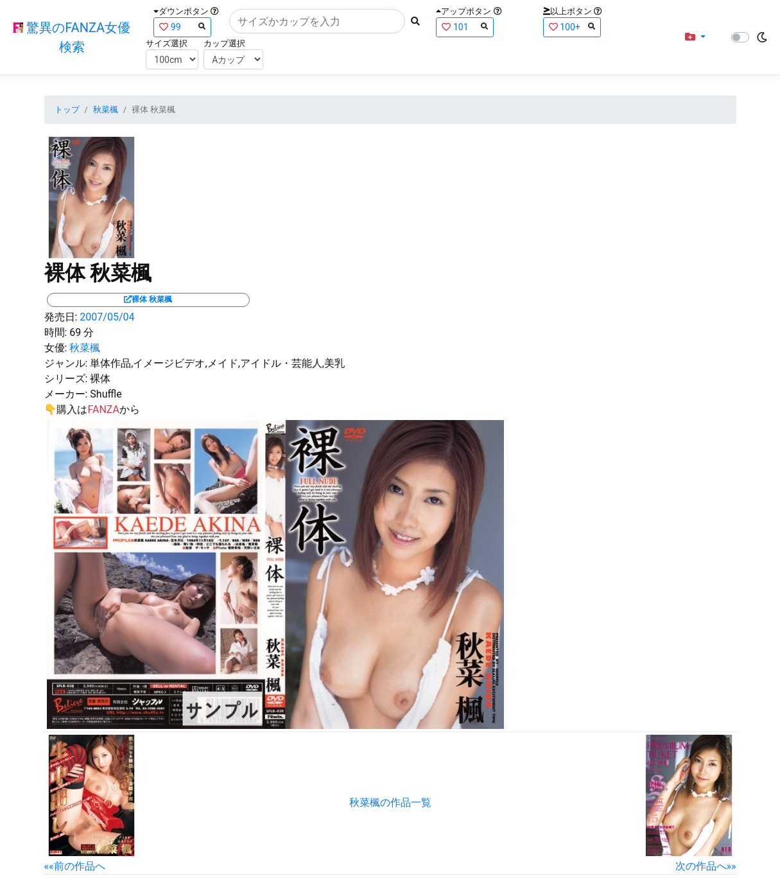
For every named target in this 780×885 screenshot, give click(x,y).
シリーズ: (66, 378)
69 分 (81, 332)
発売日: (61, 317)
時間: (55, 332)
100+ (572, 27)
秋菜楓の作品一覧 (390, 802)
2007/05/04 (107, 317)
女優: (55, 348)
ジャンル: (66, 363)
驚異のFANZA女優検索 (71, 37)
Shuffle (105, 394)
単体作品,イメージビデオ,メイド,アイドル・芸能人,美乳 (217, 363)
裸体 (100, 378)
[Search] (317, 21)
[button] (695, 37)
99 (182, 27)
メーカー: (66, 394)
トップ (67, 109)
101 (465, 27)
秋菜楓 (105, 109)
